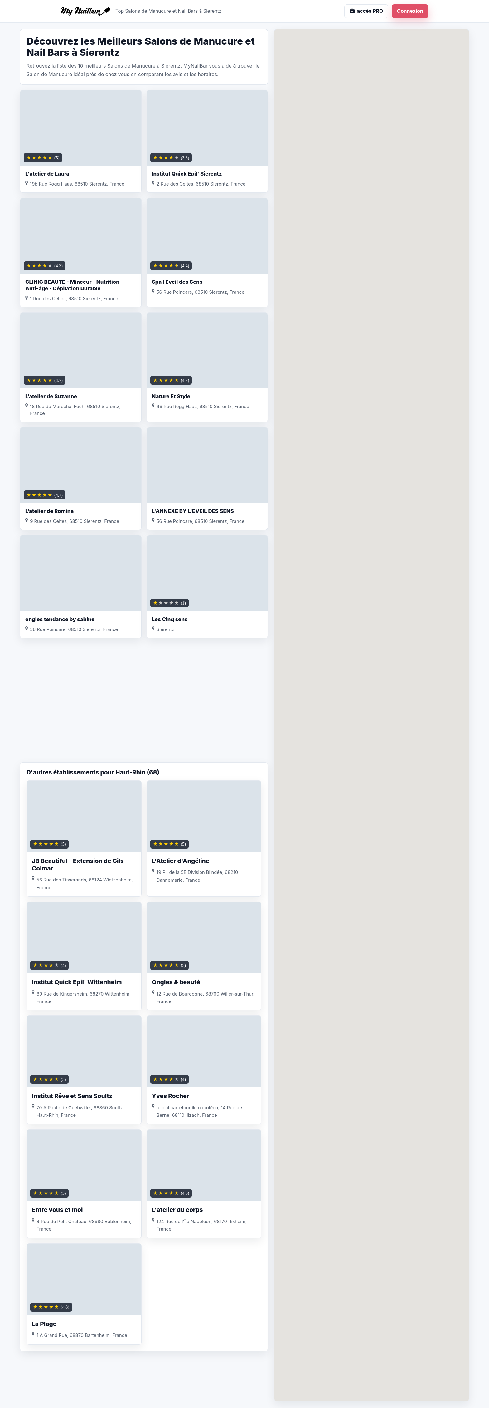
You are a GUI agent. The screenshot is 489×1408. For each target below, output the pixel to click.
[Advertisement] (144, 712)
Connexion (410, 11)
